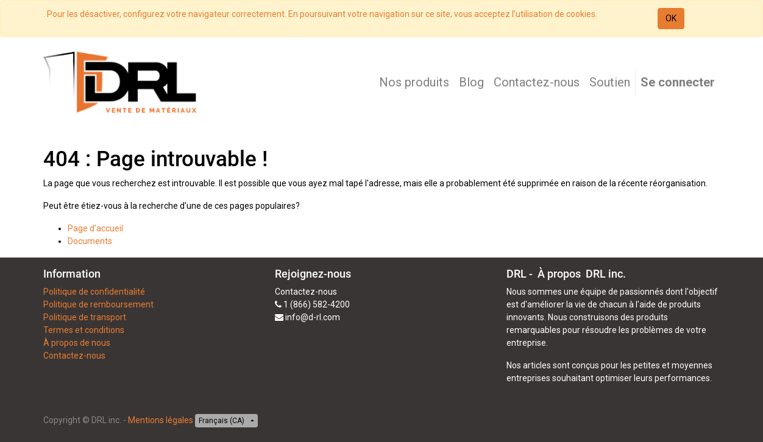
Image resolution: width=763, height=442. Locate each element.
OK (670, 18)
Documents (90, 241)
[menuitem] (414, 82)
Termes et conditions (83, 330)
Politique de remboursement (98, 304)
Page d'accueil (95, 228)
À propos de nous (76, 343)
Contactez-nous (74, 355)
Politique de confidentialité (94, 291)
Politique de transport (84, 317)
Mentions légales (160, 420)
